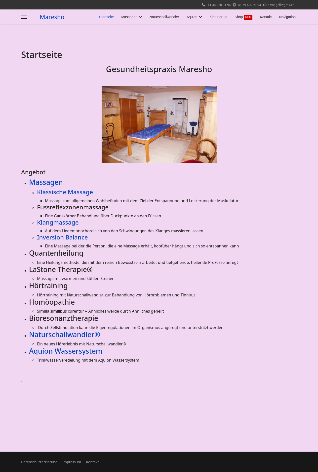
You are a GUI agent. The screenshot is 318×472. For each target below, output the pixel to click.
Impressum (71, 462)
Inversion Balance (62, 237)
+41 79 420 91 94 (248, 5)
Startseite (106, 17)
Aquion (192, 17)
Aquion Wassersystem (65, 351)
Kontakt (266, 17)
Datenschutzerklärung (39, 462)
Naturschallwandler (164, 17)
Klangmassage (58, 222)
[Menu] (24, 16)
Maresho (52, 17)
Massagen (129, 17)
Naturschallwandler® (64, 334)
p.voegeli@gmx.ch (281, 5)
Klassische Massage (65, 192)
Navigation (287, 17)
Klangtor (215, 17)
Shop (244, 17)
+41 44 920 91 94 (218, 5)
